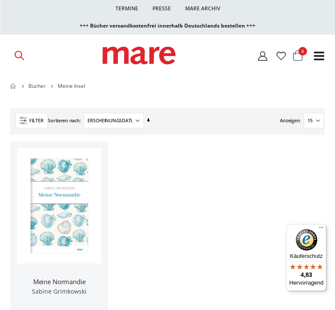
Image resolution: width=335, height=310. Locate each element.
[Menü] (321, 226)
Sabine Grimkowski (59, 291)
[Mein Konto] (262, 56)
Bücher (37, 86)
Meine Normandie (59, 281)
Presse (161, 8)
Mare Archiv (202, 8)
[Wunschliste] (281, 56)
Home (13, 86)
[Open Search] (19, 55)
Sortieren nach (63, 120)
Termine (126, 8)
